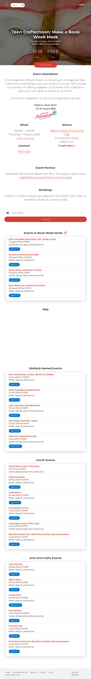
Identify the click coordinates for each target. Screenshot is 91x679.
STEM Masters (15, 492)
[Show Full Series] (65, 233)
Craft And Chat (15, 564)
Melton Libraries (74, 674)
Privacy (33, 672)
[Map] (45, 336)
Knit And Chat (15, 610)
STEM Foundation (17, 477)
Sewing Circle (15, 595)
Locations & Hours (20, 672)
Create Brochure (12, 675)
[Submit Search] (22, 5)
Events (82, 5)
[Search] (15, 5)
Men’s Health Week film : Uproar (23, 421)
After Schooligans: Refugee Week (24, 390)
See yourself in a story (19, 508)
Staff (51, 672)
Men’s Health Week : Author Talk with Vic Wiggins (31, 374)
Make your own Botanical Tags (22, 436)
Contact (42, 672)
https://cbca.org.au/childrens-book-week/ (45, 177)
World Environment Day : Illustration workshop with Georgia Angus (39, 534)
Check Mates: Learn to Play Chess (24, 466)
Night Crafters (15, 579)
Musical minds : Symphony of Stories (25, 270)
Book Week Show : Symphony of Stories (27, 285)
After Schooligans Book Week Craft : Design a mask (32, 239)
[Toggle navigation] (6, 5)
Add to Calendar (24, 138)
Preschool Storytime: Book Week (24, 254)
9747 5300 (24, 151)
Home (7, 672)
